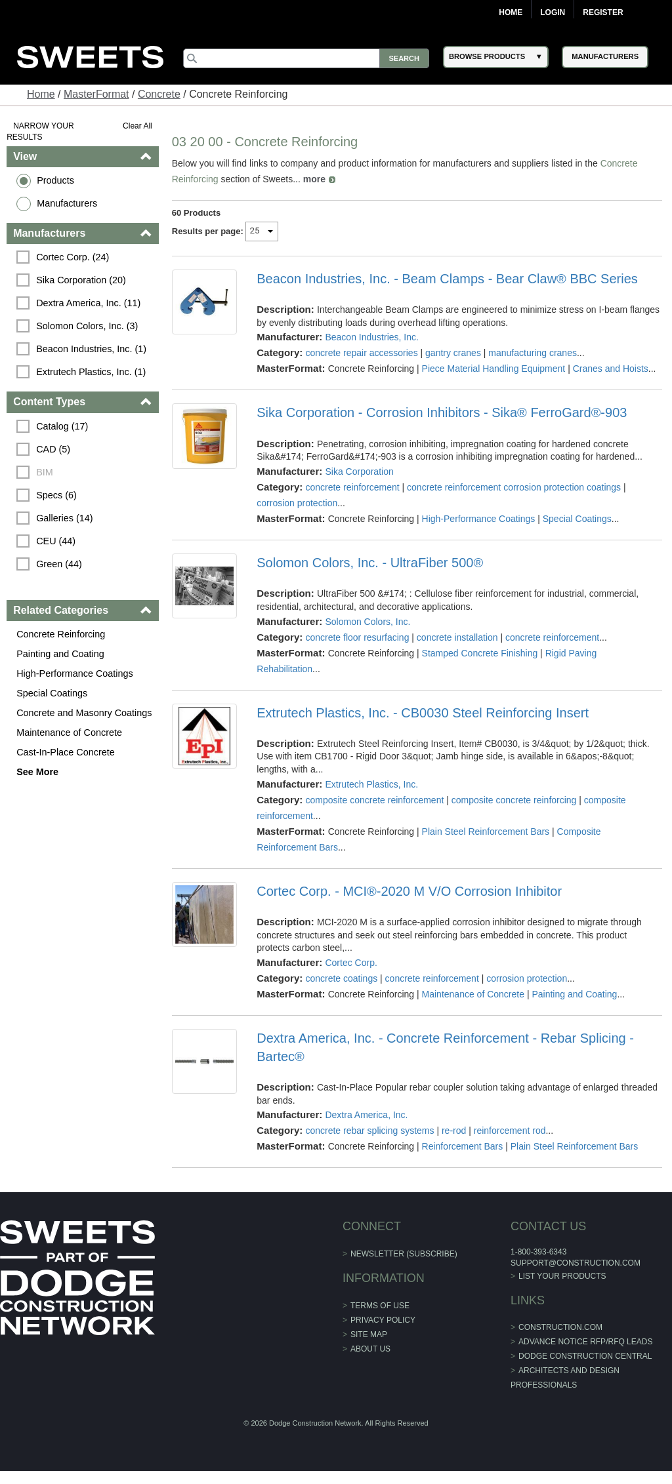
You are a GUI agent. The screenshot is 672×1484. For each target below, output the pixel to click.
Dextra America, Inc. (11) (88, 303)
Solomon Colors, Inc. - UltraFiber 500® (370, 562)
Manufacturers (67, 203)
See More (37, 772)
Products (55, 180)
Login (552, 12)
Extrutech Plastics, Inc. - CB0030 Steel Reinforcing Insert (423, 713)
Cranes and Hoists (610, 368)
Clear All (137, 125)
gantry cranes (453, 353)
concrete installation (457, 637)
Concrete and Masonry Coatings (84, 713)
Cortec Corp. (351, 962)
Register (603, 12)
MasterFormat (96, 94)
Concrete (159, 94)
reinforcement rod (510, 1130)
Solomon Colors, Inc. (367, 621)
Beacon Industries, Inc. (371, 337)
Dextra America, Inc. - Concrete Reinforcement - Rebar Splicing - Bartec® (445, 1047)
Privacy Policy (382, 1320)
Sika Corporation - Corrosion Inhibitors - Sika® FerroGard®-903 (442, 412)
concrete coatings (341, 978)
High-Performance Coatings (74, 673)
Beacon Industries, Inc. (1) (91, 349)
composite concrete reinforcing (514, 800)
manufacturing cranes (532, 353)
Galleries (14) (64, 518)
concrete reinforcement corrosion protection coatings (514, 487)
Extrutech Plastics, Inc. (371, 784)
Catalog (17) (62, 426)
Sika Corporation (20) (81, 280)
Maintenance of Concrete (69, 732)
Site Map (368, 1334)
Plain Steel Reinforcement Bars (486, 831)
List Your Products (562, 1276)
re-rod (454, 1130)
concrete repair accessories (361, 353)
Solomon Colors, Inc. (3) (87, 326)
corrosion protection (297, 503)
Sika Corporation (359, 471)
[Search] (306, 58)
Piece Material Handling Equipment (494, 368)
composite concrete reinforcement (374, 800)
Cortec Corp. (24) (72, 257)
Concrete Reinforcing (60, 634)
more (314, 179)
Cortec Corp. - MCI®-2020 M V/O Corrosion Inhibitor (409, 891)
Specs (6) (56, 495)
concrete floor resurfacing (357, 637)
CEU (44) (55, 541)
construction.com (560, 1327)
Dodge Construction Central (585, 1356)
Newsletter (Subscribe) (403, 1253)
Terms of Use (380, 1305)
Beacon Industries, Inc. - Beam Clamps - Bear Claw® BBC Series (447, 278)
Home (510, 12)
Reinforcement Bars (462, 1146)
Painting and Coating (60, 654)
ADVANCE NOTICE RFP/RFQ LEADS (585, 1341)
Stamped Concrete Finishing (480, 653)
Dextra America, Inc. (366, 1115)
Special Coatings (51, 693)
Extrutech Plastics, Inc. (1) (91, 372)
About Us (370, 1349)
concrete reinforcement (352, 487)
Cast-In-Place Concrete (65, 752)
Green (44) (59, 564)
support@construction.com (575, 1263)
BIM (44, 472)
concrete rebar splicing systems (369, 1130)
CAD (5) (53, 449)
